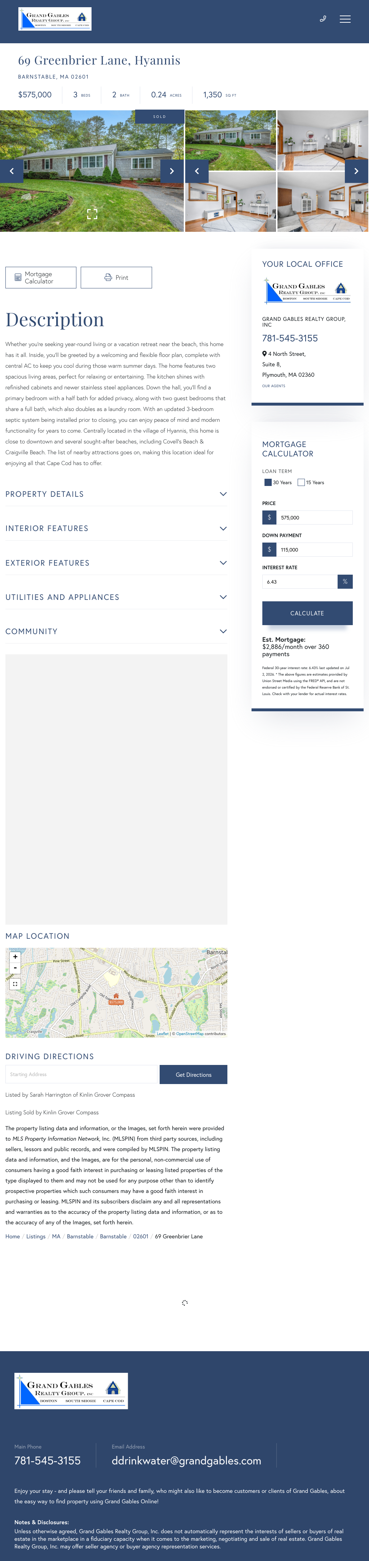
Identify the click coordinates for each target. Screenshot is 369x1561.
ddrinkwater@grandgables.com (186, 1460)
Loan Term (277, 471)
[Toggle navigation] (345, 19)
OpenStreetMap (190, 1033)
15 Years (311, 482)
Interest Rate (279, 567)
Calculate (307, 613)
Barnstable (80, 1236)
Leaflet (163, 1033)
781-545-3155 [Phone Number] (47, 1460)
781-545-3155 (290, 338)
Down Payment (282, 535)
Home (12, 1236)
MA (56, 1236)
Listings (35, 1236)
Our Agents (273, 386)
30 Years (279, 482)
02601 (140, 1236)
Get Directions (194, 1074)
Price (269, 503)
